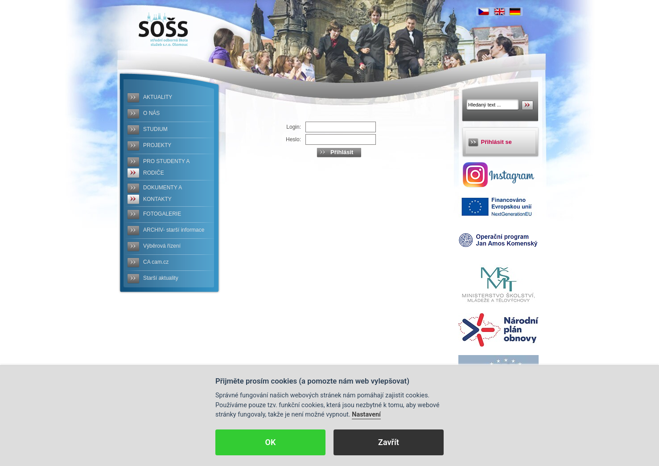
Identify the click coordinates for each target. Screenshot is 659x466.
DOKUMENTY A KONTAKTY (162, 193)
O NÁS (151, 113)
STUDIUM (155, 129)
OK (270, 442)
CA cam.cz (156, 262)
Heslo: (293, 139)
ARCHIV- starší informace (173, 230)
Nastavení (366, 414)
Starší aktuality (160, 278)
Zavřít (388, 442)
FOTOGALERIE (162, 214)
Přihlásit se (496, 142)
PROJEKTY (157, 145)
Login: (293, 127)
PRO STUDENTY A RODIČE (166, 167)
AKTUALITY (157, 97)
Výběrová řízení (162, 246)
